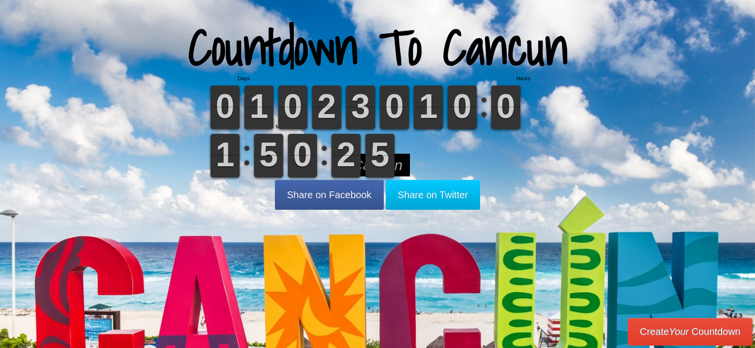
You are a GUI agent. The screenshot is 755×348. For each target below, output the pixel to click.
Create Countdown (690, 331)
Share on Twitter (433, 194)
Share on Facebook (329, 194)
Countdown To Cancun (377, 48)
